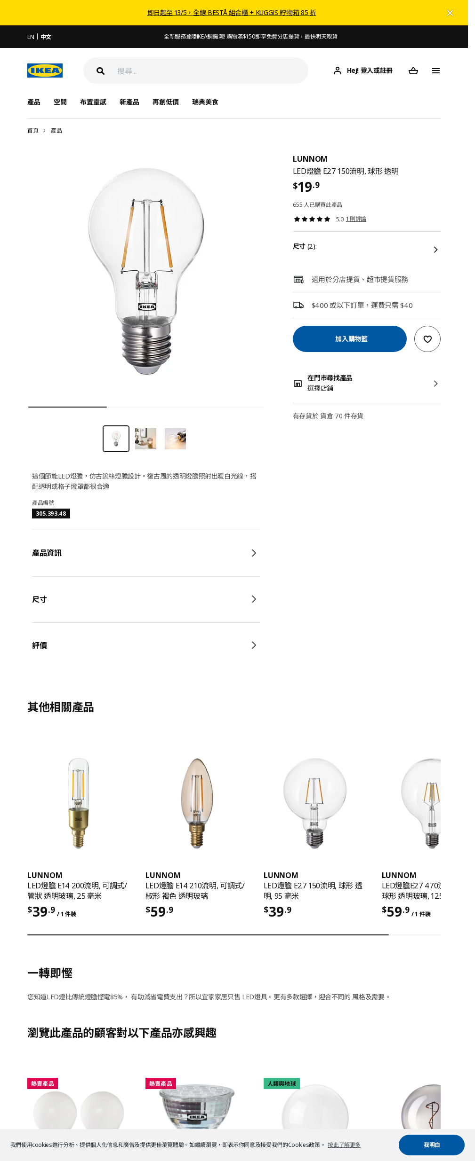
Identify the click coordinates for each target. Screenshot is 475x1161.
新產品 (129, 101)
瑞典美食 (205, 101)
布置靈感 (93, 101)
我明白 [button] (432, 1145)
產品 (56, 130)
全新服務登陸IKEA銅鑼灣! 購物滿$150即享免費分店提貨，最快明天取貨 (251, 36)
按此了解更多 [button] (344, 1145)
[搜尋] (212, 70)
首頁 (32, 130)
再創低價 (166, 101)
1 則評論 (356, 219)
